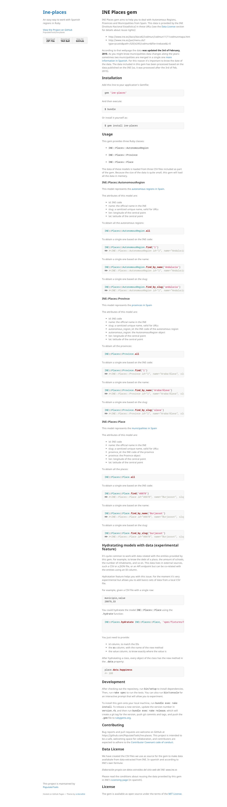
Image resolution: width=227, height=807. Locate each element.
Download (50, 40)
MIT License (175, 793)
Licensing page (119, 779)
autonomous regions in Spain (148, 188)
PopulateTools (50, 787)
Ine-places (54, 12)
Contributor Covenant (143, 742)
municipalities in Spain (144, 428)
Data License (168, 26)
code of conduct (164, 742)
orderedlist (80, 794)
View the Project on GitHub (65, 31)
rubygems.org (123, 717)
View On (80, 40)
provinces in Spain (142, 305)
